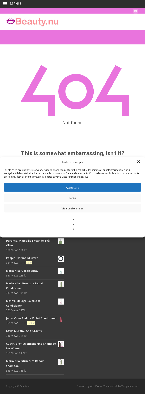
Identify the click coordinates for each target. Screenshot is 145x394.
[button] (139, 162)
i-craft (114, 386)
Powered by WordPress (89, 386)
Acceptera (72, 187)
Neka (72, 198)
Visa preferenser (72, 208)
